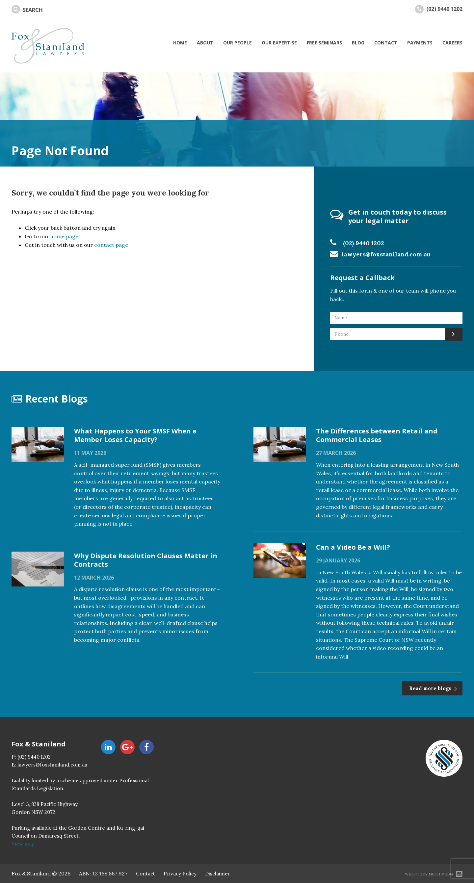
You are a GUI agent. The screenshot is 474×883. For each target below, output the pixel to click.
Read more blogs (431, 688)
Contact (145, 873)
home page (64, 236)
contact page (111, 245)
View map (23, 844)
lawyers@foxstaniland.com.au (386, 254)
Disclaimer (217, 873)
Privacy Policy (180, 873)
